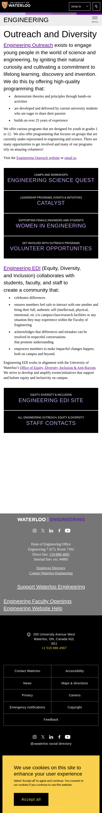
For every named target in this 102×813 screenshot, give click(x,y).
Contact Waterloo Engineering (51, 573)
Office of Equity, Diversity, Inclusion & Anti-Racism (58, 368)
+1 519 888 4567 (54, 648)
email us (71, 158)
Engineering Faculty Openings (38, 601)
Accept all (31, 799)
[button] (79, 6)
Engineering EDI (22, 268)
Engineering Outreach (28, 45)
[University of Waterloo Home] (16, 6)
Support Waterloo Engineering (51, 587)
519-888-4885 (59, 554)
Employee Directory (50, 568)
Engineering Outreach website (38, 158)
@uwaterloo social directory (50, 743)
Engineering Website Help (33, 608)
